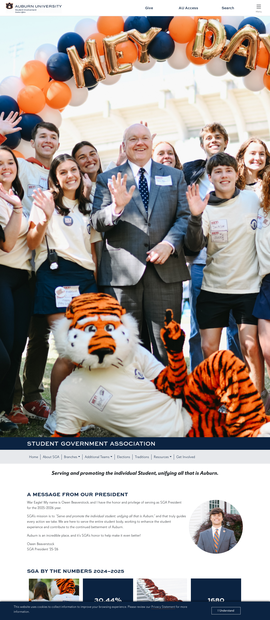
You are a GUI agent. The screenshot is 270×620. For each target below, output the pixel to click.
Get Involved (185, 457)
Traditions (142, 457)
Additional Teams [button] (97, 457)
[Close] (226, 610)
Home (33, 457)
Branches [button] (70, 457)
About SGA (51, 457)
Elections (123, 457)
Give (149, 7)
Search (228, 7)
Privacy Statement (163, 607)
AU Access (188, 7)
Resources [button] (161, 457)
